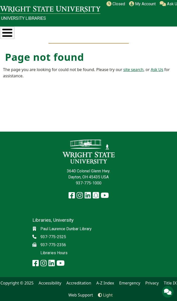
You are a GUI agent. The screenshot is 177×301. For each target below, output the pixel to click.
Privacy (152, 283)
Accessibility (50, 283)
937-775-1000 (88, 183)
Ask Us (157, 69)
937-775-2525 (53, 236)
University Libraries (23, 18)
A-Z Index (105, 283)
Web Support (80, 295)
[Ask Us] (167, 291)
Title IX (170, 283)
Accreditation (78, 283)
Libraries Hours (54, 252)
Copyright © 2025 (17, 283)
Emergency (129, 283)
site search (133, 69)
